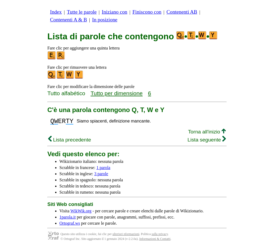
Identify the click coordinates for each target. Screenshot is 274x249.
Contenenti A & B (68, 19)
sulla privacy (159, 235)
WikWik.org (81, 212)
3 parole (101, 175)
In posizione (104, 19)
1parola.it (67, 218)
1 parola (103, 169)
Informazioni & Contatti (154, 240)
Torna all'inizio (207, 133)
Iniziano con (114, 12)
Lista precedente (69, 141)
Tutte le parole (82, 12)
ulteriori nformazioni (125, 235)
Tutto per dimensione (116, 93)
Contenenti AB (181, 12)
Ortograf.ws (69, 225)
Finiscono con (146, 12)
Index (56, 12)
